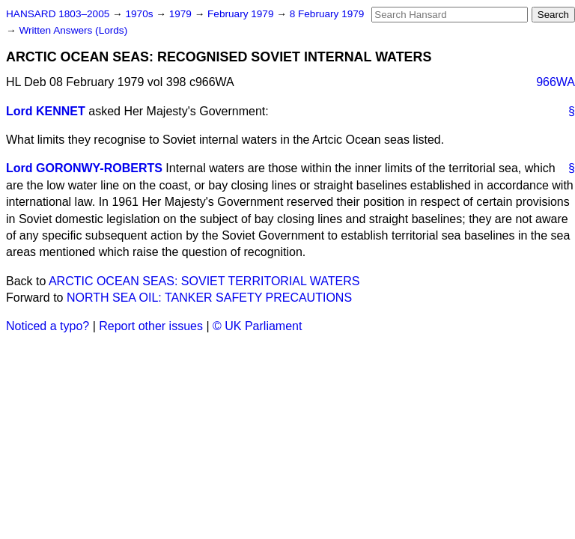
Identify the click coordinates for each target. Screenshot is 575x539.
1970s (140, 13)
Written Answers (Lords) (73, 30)
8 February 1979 (327, 13)
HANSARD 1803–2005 (57, 13)
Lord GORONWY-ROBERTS (84, 168)
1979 (182, 13)
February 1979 (241, 13)
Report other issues (151, 326)
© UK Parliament (257, 326)
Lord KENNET (45, 111)
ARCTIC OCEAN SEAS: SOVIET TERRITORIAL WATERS (204, 281)
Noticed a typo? (47, 326)
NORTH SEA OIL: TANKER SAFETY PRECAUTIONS (209, 297)
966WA (555, 82)
